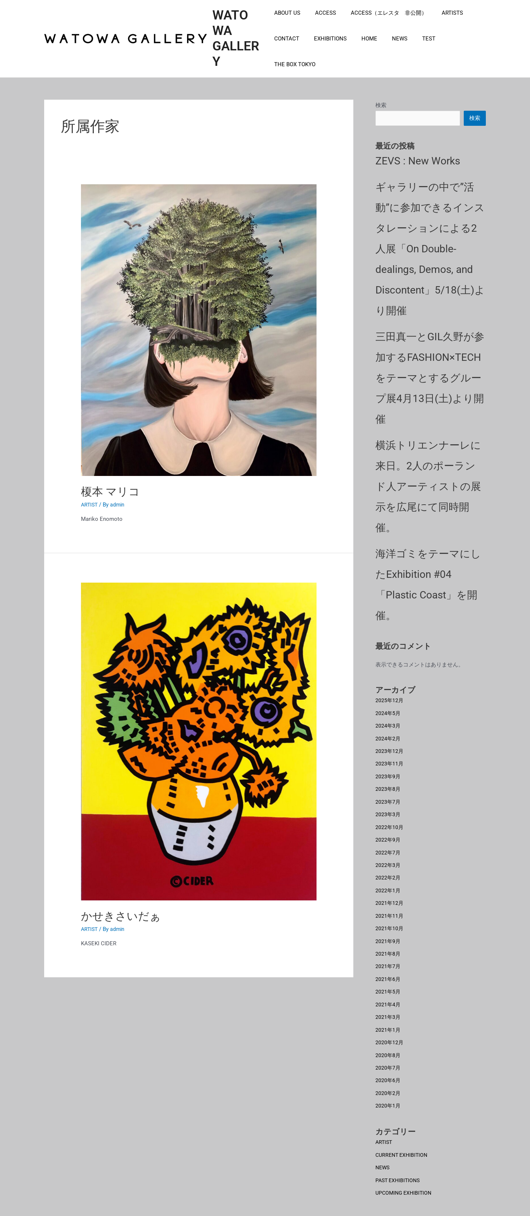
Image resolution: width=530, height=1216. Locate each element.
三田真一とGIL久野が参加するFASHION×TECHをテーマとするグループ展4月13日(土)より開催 (429, 374)
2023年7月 (388, 796)
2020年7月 (388, 1056)
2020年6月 (388, 1069)
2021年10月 (389, 920)
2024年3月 (388, 721)
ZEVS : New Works (417, 157)
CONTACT (286, 49)
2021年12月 (389, 895)
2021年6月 (388, 970)
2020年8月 (388, 1044)
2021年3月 (388, 1007)
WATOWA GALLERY (237, 36)
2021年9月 (388, 932)
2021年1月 (388, 1019)
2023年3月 (388, 808)
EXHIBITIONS (326, 49)
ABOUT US (287, 23)
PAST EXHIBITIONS (399, 1167)
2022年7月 (388, 845)
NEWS (388, 49)
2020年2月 (388, 1081)
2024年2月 (388, 734)
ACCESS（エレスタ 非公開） (381, 23)
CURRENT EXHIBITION (403, 1142)
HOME (362, 49)
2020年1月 (388, 1094)
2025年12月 (389, 696)
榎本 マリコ (110, 487)
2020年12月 (389, 1032)
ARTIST (90, 500)
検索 (380, 100)
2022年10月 (389, 821)
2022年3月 (388, 858)
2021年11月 (389, 907)
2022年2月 (388, 870)
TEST (414, 49)
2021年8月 (388, 945)
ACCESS (321, 23)
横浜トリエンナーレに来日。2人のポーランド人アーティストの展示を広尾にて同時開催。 (428, 482)
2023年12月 (389, 746)
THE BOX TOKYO (452, 49)
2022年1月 (388, 883)
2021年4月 (388, 994)
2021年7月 (388, 957)
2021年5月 (388, 982)
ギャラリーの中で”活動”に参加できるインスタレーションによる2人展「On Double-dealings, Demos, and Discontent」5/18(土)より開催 (430, 245)
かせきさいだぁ (121, 911)
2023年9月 (388, 771)
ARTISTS (441, 23)
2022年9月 (388, 833)
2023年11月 (389, 758)
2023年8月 (388, 784)
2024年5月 (388, 709)
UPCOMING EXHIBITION (405, 1180)
